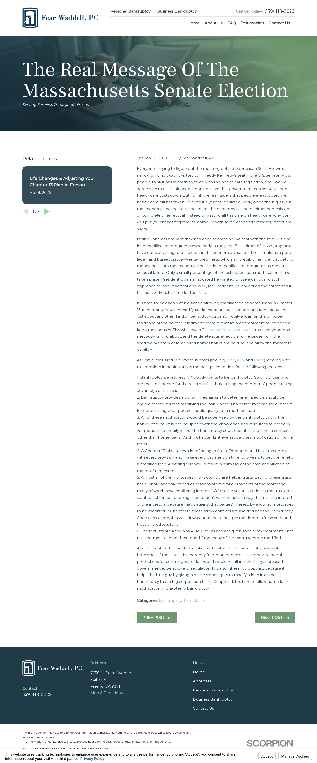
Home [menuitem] (193, 23)
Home (199, 672)
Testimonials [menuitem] (252, 23)
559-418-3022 (280, 11)
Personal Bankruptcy (130, 11)
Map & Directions (106, 693)
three (259, 360)
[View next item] (46, 211)
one (231, 360)
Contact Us (203, 708)
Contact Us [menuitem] (279, 23)
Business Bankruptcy (177, 11)
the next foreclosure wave (229, 329)
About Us (202, 681)
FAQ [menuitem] (231, 23)
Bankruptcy (170, 600)
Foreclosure (195, 600)
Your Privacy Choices (88, 749)
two (240, 360)
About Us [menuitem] (213, 23)
